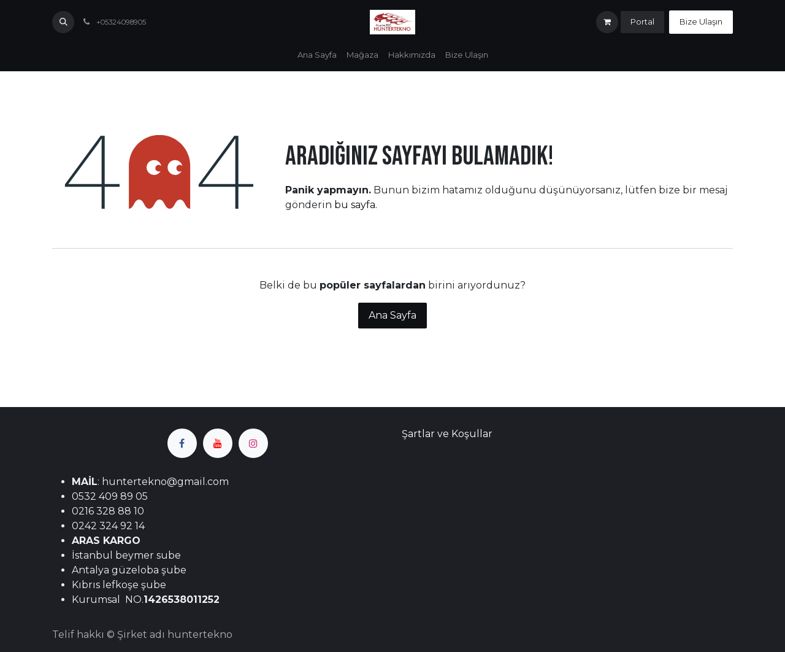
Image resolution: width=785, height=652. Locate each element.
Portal (642, 21)
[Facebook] (182, 443)
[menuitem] (317, 55)
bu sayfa (354, 205)
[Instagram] (253, 443)
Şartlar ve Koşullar (447, 434)
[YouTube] (217, 443)
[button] (63, 22)
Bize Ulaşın (701, 21)
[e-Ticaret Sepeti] (607, 22)
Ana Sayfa (392, 315)
